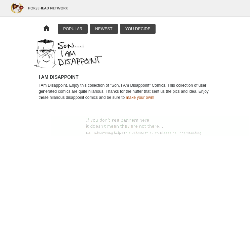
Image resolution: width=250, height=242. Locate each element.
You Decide (138, 29)
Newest (103, 29)
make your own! (140, 97)
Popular (72, 29)
